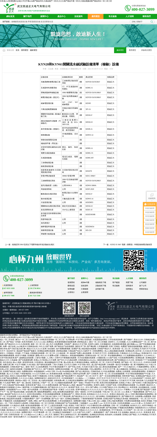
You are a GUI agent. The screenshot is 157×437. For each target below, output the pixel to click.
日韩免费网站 (98, 351)
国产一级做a (79, 383)
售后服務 (116, 286)
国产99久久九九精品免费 (67, 360)
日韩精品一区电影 (14, 353)
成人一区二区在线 (7, 340)
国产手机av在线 (74, 367)
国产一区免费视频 (43, 399)
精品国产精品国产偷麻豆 (27, 351)
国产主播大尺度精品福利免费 (88, 417)
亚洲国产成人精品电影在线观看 (84, 349)
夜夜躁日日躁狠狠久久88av (11, 387)
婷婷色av (18, 380)
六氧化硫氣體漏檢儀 (49, 109)
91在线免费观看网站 (126, 358)
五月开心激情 (58, 417)
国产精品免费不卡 (69, 376)
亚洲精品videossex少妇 (138, 369)
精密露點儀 (45, 135)
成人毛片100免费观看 (55, 344)
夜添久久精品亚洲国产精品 (21, 376)
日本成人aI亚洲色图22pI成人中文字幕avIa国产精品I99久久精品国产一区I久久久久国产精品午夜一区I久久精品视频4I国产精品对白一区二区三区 (56, 1)
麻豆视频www (133, 344)
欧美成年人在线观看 (113, 415)
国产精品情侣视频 (17, 392)
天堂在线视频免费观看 (52, 394)
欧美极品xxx (70, 417)
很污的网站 (100, 396)
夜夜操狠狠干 (99, 412)
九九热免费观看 (42, 367)
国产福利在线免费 (44, 365)
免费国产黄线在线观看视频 (132, 346)
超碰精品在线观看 (26, 358)
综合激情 (51, 349)
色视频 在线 (85, 408)
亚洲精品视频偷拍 (72, 399)
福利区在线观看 (16, 369)
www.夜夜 (125, 392)
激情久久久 (148, 346)
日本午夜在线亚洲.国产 (9, 358)
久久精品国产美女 (36, 410)
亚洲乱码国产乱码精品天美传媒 (116, 399)
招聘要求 (129, 286)
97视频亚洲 (7, 401)
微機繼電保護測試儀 (19, 22)
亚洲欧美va (113, 380)
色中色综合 (7, 362)
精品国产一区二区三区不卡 (88, 376)
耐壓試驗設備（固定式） (50, 97)
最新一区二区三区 (38, 344)
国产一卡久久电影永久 (127, 367)
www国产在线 (111, 358)
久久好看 (135, 390)
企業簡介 (71, 292)
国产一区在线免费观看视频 (110, 376)
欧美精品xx (68, 374)
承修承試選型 (146, 50)
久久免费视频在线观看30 (133, 355)
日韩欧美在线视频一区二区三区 (52, 340)
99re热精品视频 (68, 371)
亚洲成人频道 (35, 408)
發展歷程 (71, 282)
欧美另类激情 (27, 342)
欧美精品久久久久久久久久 (98, 394)
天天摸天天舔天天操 (90, 367)
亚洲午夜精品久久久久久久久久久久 (90, 390)
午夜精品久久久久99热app (130, 353)
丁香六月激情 (57, 365)
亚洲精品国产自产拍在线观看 (67, 403)
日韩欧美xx (64, 355)
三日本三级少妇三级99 (48, 396)
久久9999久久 (149, 355)
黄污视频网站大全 (141, 365)
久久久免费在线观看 (50, 385)
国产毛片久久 (37, 369)
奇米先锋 (139, 380)
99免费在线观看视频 (132, 401)
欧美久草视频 (146, 401)
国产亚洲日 (137, 383)
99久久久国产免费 (46, 346)
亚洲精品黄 (140, 358)
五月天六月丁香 (109, 369)
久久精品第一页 (62, 353)
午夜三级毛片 (80, 405)
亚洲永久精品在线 (117, 394)
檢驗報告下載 (100, 282)
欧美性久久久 (136, 405)
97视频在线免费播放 (126, 408)
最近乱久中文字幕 (80, 344)
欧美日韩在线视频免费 (109, 383)
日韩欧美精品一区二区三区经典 (41, 403)
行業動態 (84, 289)
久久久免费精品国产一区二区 (138, 342)
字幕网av (127, 390)
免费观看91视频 (79, 401)
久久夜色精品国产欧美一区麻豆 (52, 390)
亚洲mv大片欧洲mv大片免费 (45, 360)
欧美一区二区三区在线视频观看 (112, 374)
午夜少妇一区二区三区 (112, 392)
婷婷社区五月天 (54, 378)
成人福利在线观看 (46, 380)
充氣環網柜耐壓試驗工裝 (50, 82)
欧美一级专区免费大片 (17, 417)
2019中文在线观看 (94, 392)
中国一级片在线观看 (30, 390)
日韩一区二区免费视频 (120, 405)
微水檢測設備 (46, 199)
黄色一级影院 (80, 392)
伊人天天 (49, 415)
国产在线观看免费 (25, 360)
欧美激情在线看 (56, 374)
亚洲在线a (36, 383)
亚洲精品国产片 (68, 394)
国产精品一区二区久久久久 (132, 362)
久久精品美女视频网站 (75, 380)
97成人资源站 (69, 405)
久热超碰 (14, 360)
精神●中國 (85, 282)
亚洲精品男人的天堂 (133, 351)
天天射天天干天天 (100, 353)
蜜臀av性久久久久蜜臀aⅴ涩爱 (47, 355)
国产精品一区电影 (14, 342)
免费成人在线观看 (123, 371)
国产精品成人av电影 (68, 385)
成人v (127, 394)
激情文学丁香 (80, 346)
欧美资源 (134, 387)
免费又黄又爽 (8, 365)
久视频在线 (100, 358)
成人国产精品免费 (98, 365)
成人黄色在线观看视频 (108, 367)
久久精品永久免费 (17, 405)
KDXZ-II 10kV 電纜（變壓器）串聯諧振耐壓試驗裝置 (131, 245)
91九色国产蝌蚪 (9, 383)
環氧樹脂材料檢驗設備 (50, 93)
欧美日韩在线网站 (34, 394)
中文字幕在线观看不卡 (58, 367)
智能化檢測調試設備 (49, 140)
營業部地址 (143, 289)
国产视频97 (128, 340)
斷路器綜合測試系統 (49, 194)
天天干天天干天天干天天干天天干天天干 (112, 378)
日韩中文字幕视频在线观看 (66, 358)
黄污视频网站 (83, 415)
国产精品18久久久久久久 (58, 387)
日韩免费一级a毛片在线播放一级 (120, 365)
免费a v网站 (33, 401)
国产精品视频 (111, 408)
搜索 (151, 21)
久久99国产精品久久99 (108, 387)
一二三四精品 (90, 378)
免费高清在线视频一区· (64, 369)
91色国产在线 (111, 385)
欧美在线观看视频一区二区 (36, 405)
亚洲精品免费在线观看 (46, 351)
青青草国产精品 (128, 376)
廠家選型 (33, 50)
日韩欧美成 (95, 371)
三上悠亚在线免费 (55, 405)
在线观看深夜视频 (119, 344)
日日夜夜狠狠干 (68, 378)
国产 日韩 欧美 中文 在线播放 (117, 412)
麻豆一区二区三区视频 (98, 342)
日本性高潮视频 (123, 403)
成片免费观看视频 (63, 349)
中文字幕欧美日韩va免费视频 (99, 405)
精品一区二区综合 (30, 380)
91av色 (58, 371)
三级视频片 (84, 403)
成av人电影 (17, 362)
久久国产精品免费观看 (9, 378)
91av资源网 (141, 385)
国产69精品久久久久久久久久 (87, 410)
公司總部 (142, 282)
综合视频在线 (144, 387)
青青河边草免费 (79, 374)
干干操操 (26, 353)
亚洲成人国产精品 (129, 415)
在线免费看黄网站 (138, 371)
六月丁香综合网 (64, 396)
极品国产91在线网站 (85, 385)
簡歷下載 (129, 282)
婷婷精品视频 (61, 351)
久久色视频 (121, 342)
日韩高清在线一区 (16, 415)
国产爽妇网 (91, 346)
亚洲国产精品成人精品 (12, 371)
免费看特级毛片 (40, 378)
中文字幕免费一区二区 (42, 412)
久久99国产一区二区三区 (133, 410)
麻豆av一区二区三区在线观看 (27, 340)
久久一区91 (85, 387)
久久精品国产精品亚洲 (53, 410)
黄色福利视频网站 (77, 355)
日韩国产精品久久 (104, 349)
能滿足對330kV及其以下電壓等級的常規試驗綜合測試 (33, 245)
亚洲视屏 (31, 355)
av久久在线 (70, 390)
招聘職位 (129, 289)
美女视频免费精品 (115, 355)
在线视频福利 (39, 371)
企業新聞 (84, 292)
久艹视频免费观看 (137, 392)
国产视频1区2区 (128, 396)
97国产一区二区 (47, 383)
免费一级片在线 (9, 346)
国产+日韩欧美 (93, 374)
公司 (31, 303)
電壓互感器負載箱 (48, 153)
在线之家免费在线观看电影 (63, 392)
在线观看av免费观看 (143, 396)
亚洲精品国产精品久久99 (146, 376)
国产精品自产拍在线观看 (64, 346)
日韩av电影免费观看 (115, 401)
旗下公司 (142, 286)
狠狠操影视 (134, 399)
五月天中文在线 (110, 403)
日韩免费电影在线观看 (126, 385)
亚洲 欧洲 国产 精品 (34, 385)
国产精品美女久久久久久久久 (83, 396)
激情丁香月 (30, 367)
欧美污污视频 (21, 355)
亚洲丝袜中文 (147, 353)
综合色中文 (11, 351)
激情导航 (26, 387)
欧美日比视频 (73, 408)
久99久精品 (31, 365)
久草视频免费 (102, 346)
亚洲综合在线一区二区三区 (96, 355)
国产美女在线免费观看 (48, 401)
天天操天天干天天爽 (127, 380)
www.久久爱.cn (137, 403)
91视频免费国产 (29, 399)
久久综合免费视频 (108, 371)
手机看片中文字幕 (92, 383)
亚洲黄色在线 (113, 353)
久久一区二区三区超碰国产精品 (54, 408)
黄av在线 (67, 362)
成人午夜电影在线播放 (80, 362)
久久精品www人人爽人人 (34, 415)
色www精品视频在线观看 (114, 351)
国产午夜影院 (49, 369)
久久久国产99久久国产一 (83, 412)
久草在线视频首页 (65, 401)
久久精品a (79, 378)
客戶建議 (116, 282)
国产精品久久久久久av (114, 390)
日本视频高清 (105, 344)
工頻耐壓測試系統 (48, 181)
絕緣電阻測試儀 (47, 103)
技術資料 (84, 286)
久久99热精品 (143, 415)
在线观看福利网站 (100, 340)
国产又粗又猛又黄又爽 (17, 349)
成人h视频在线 (122, 369)
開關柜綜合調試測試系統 (50, 206)
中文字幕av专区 (84, 365)
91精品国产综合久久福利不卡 (80, 351)
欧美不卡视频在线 (40, 376)
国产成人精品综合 (82, 371)
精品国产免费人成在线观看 (81, 353)
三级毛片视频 (40, 358)
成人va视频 (101, 401)
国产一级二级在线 (24, 383)
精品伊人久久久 (136, 412)
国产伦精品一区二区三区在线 (96, 380)
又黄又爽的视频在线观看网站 (142, 394)
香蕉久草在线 (80, 394)
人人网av (50, 358)
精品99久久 (151, 385)
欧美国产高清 (74, 387)
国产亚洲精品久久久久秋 (125, 360)
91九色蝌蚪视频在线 (39, 387)
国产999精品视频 (82, 369)
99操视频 (27, 369)
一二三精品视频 (23, 408)
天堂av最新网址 (95, 369)
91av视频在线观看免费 (64, 383)
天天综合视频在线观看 (86, 358)
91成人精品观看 (23, 396)
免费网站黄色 (27, 371)
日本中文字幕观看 (113, 362)
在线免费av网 (59, 380)
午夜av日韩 (91, 401)
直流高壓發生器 (47, 22)
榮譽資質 (71, 286)
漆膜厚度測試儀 (47, 230)
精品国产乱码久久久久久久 (16, 394)
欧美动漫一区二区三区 (122, 349)
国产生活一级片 (58, 399)
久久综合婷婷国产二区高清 (140, 378)
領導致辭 (71, 289)
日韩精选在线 (32, 346)
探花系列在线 (28, 362)
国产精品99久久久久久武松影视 (17, 344)
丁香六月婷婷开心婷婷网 (18, 403)
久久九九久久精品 (26, 378)
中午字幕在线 (117, 410)
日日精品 (135, 349)
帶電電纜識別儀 (34, 22)
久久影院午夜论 (150, 410)
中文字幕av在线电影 (84, 340)
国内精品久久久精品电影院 (17, 410)
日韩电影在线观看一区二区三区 (43, 353)
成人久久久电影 (13, 374)
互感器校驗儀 (46, 158)
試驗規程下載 (100, 286)
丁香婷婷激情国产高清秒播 (91, 399)
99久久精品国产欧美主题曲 (14, 385)
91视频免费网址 (143, 367)
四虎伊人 (112, 342)
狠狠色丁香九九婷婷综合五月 (65, 415)
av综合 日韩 (50, 371)
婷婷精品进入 (83, 342)
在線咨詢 (151, 196)
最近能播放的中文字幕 (54, 362)
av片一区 (12, 408)
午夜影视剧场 (25, 374)
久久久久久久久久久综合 (11, 412)
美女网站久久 (123, 387)
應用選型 (24, 50)
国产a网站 (94, 387)
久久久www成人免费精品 (44, 342)
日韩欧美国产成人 (17, 367)
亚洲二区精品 (114, 346)
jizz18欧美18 (21, 346)
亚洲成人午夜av (125, 383)
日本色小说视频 (54, 376)
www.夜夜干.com (96, 403)
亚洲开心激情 (93, 344)
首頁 (17, 50)
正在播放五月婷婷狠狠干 (62, 412)
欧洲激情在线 (105, 410)
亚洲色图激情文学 (113, 396)
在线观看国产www (14, 390)
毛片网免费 (70, 340)
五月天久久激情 (70, 365)
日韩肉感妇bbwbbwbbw (87, 360)
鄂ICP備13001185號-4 (42, 303)
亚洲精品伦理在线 (97, 415)
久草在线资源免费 (115, 340)
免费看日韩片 (27, 412)
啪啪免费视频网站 (44, 392)
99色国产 (68, 344)
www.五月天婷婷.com (40, 374)
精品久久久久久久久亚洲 (37, 349)
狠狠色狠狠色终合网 (105, 360)
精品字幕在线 (69, 410)
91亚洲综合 (39, 362)
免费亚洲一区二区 (97, 362)
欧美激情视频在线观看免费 (66, 342)
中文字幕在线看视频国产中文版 (138, 374)
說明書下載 (99, 289)
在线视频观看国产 (20, 401)
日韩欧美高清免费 (98, 408)
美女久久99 (138, 340)
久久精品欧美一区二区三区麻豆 (40, 417)
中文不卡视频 (20, 365)
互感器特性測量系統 (49, 88)
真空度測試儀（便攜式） (50, 129)
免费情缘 (34, 396)
